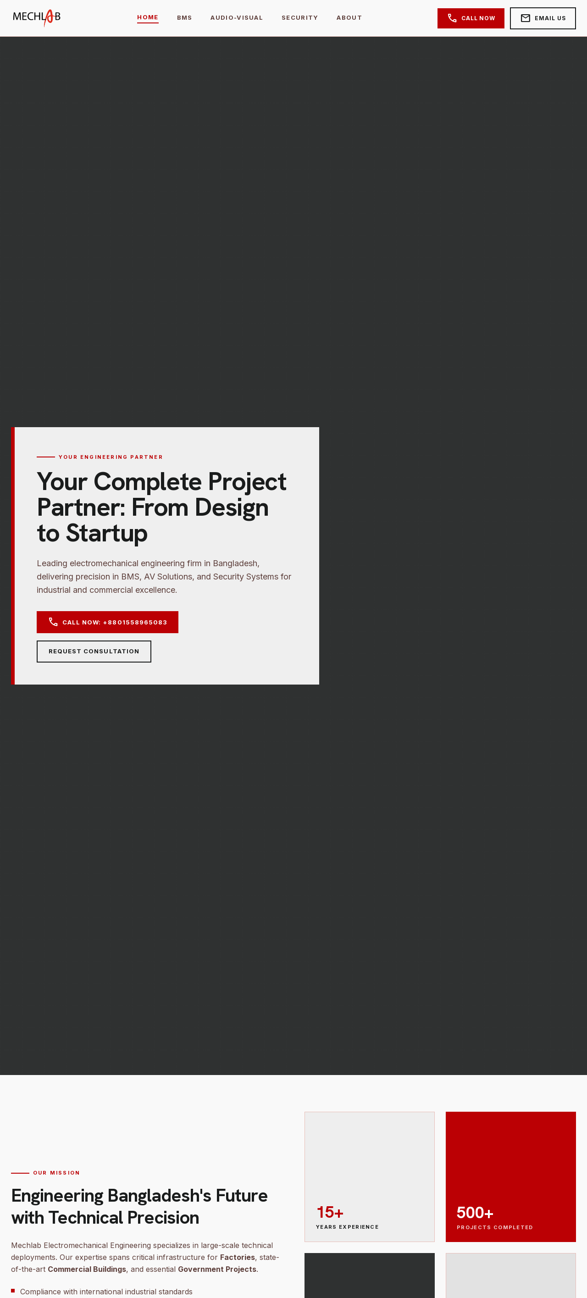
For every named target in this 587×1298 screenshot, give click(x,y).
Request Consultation (94, 651)
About (349, 17)
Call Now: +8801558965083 (107, 622)
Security (300, 17)
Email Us (543, 18)
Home (147, 17)
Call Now (471, 18)
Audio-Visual (236, 17)
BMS (185, 17)
